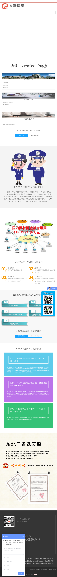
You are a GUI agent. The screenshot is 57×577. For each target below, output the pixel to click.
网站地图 (30, 574)
